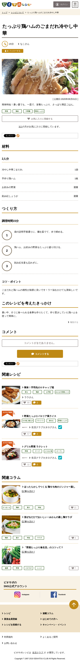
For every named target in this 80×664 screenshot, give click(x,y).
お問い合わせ (10, 643)
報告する (74, 322)
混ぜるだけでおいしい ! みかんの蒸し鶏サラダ (48, 517)
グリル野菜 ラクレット (36, 446)
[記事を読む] (28, 491)
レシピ (7, 613)
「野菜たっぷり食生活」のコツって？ (43, 547)
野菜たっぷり (62, 420)
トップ (4, 12)
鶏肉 (37, 392)
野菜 (26, 451)
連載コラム (48, 613)
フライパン (40, 420)
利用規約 (8, 637)
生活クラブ (39, 652)
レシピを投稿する (12, 624)
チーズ (37, 451)
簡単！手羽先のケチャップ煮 (39, 387)
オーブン (59, 451)
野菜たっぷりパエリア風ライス (40, 416)
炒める (51, 420)
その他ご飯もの (27, 420)
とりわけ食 (48, 451)
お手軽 (48, 392)
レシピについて (17, 12)
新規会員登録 (10, 619)
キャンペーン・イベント (54, 624)
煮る (26, 392)
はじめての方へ (50, 619)
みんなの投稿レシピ (62, 392)
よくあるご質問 (50, 637)
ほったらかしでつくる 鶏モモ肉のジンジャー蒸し (49, 486)
